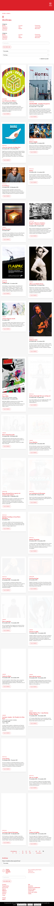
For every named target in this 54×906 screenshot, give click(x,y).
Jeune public (38, 27)
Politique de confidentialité (34, 887)
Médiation (4, 890)
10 (22, 851)
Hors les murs (5, 887)
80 (22, 853)
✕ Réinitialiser (44, 58)
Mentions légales (32, 889)
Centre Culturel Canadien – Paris (8, 5)
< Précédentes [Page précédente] (13, 851)
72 (16, 853)
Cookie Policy (31, 890)
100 (30, 853)
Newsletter (30, 886)
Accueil (4, 13)
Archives (4, 893)
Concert (20, 25)
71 (12, 853)
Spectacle (4, 29)
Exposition (4, 27)
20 (26, 851)
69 (39, 851)
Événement (37, 25)
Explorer (4, 889)
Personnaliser (37, 904)
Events (8, 13)
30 (29, 851)
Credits (29, 893)
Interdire (30, 904)
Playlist (20, 28)
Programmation (5, 886)
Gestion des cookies (32, 892)
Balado (4, 25)
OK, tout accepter (22, 904)
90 (26, 853)
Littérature (4, 28)
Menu (50, 5)
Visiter (3, 895)
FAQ (29, 884)
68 (36, 851)
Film (20, 27)
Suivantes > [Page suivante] (39, 853)
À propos (4, 884)
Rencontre (37, 28)
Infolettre (4, 892)
